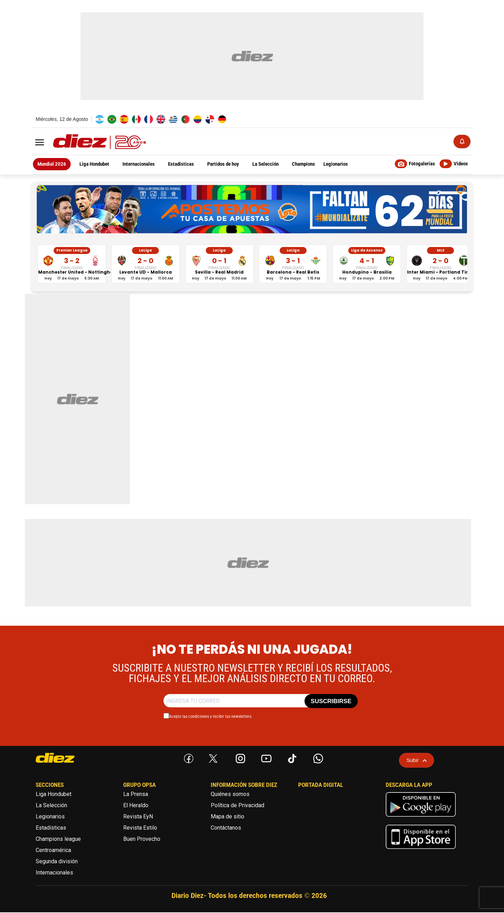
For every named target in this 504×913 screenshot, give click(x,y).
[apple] (421, 851)
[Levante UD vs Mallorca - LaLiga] (146, 265)
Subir (416, 761)
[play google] (421, 819)
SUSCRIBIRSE (331, 702)
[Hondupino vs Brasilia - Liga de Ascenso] (367, 265)
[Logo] (84, 142)
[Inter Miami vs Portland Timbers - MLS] (441, 265)
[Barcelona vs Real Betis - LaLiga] (293, 265)
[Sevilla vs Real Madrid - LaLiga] (219, 265)
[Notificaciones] (462, 142)
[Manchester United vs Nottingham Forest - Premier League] (72, 265)
